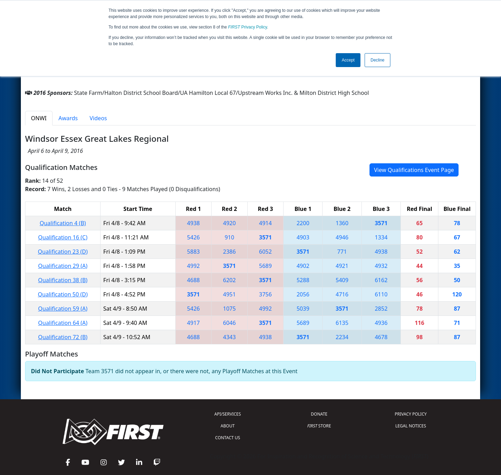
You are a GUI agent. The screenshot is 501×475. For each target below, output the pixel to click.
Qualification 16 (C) (63, 237)
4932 (381, 266)
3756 (265, 294)
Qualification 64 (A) (63, 323)
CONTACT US (227, 438)
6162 (381, 280)
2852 (381, 308)
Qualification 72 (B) (62, 337)
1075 (229, 308)
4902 (302, 266)
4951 (229, 294)
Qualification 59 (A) (63, 308)
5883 (193, 251)
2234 (342, 337)
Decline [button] (377, 60)
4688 (193, 280)
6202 (229, 280)
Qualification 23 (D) (63, 251)
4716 (342, 294)
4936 (381, 323)
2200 (302, 223)
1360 (342, 223)
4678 (381, 337)
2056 (302, 294)
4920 (229, 223)
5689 (265, 266)
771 (342, 251)
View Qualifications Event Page (414, 170)
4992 (193, 266)
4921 (342, 266)
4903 (302, 237)
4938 (193, 223)
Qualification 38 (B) (62, 280)
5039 (302, 308)
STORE (319, 426)
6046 (229, 323)
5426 (193, 237)
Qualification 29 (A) (63, 266)
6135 (342, 323)
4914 (265, 223)
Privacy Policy (247, 27)
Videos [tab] (98, 118)
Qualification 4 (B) (63, 223)
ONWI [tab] (39, 118)
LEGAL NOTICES (410, 426)
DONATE (319, 414)
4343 (229, 337)
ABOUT (227, 426)
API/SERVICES (227, 414)
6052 (265, 251)
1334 (381, 237)
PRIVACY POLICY (411, 414)
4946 (342, 237)
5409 (342, 280)
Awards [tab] (68, 118)
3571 (381, 223)
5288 (302, 280)
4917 (193, 323)
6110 (381, 294)
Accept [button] (348, 60)
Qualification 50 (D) (63, 294)
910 (229, 237)
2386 (229, 251)
